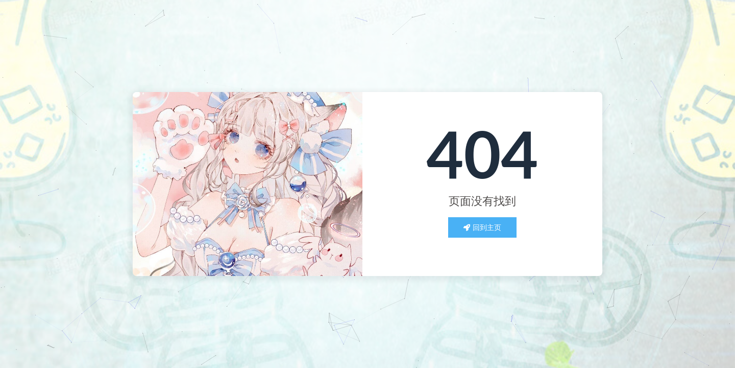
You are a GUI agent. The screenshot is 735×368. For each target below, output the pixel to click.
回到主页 (482, 227)
